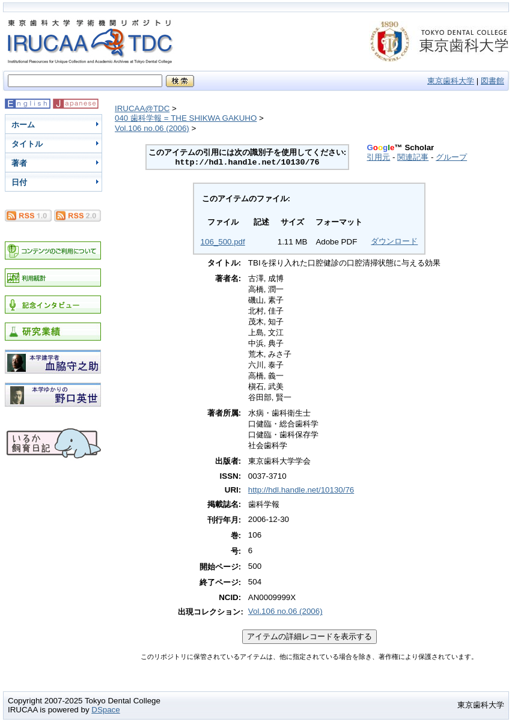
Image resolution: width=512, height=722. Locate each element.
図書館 (492, 80)
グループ (451, 157)
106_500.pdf (223, 241)
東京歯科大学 (450, 80)
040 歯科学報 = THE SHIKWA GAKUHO (186, 118)
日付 (19, 182)
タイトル (27, 143)
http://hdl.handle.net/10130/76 (301, 489)
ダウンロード (394, 241)
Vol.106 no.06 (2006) (152, 128)
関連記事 (412, 157)
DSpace (105, 709)
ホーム (23, 124)
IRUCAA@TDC (142, 108)
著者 (19, 163)
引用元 (378, 157)
